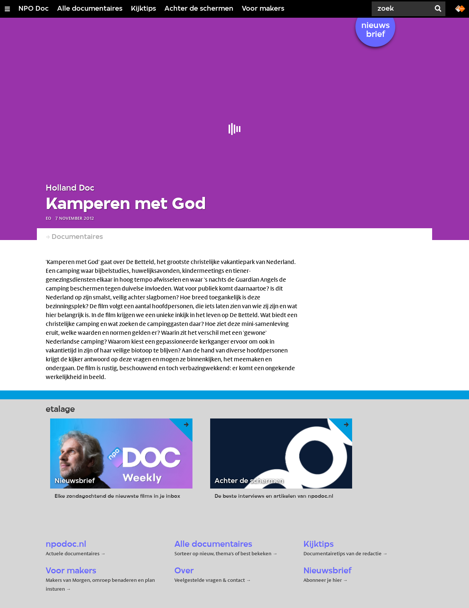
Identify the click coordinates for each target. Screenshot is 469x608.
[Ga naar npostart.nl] (460, 8)
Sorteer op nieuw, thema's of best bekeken (222, 553)
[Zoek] (403, 8)
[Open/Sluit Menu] (7, 9)
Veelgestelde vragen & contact (209, 580)
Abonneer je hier (323, 580)
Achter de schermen (198, 9)
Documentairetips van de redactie (342, 553)
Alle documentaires (89, 9)
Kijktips (143, 9)
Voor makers (263, 9)
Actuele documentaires (73, 553)
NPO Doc (33, 9)
